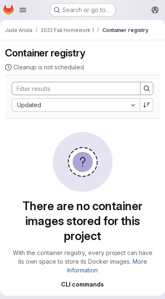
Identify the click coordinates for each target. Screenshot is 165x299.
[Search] (72, 88)
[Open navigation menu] (23, 10)
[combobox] (76, 105)
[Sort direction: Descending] (146, 105)
